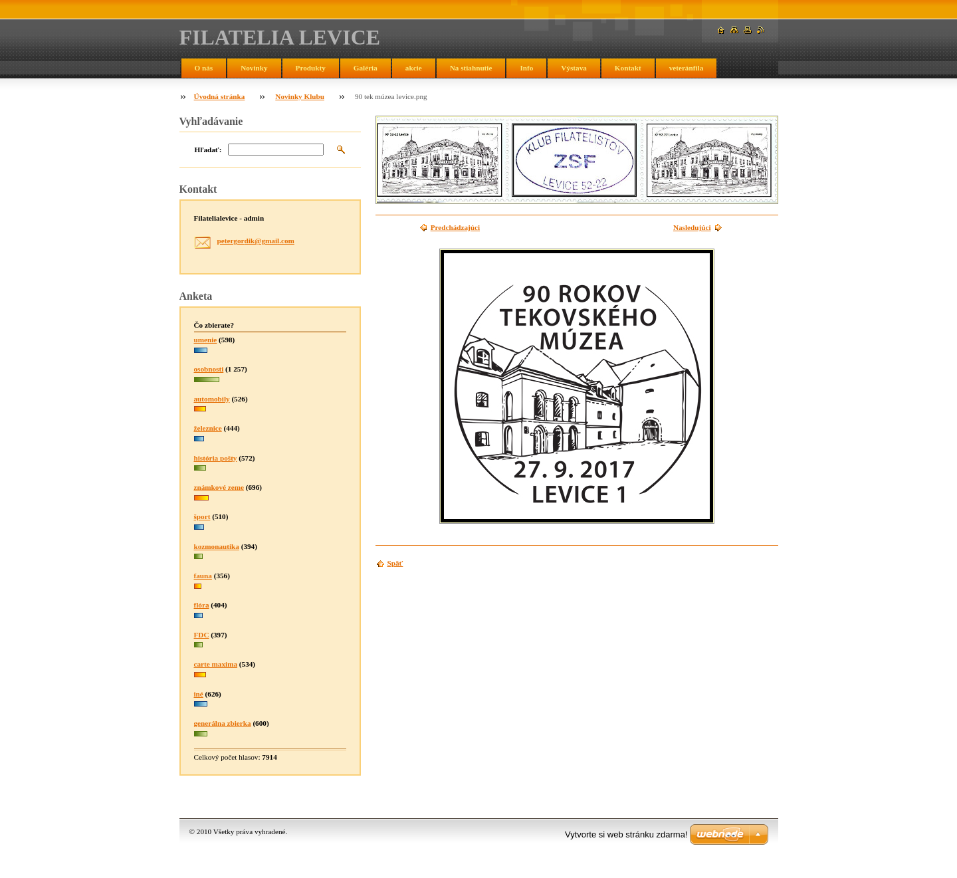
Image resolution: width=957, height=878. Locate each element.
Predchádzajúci (455, 227)
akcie (413, 68)
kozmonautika (216, 546)
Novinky (254, 68)
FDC (201, 635)
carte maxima (216, 664)
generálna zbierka (222, 723)
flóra (201, 605)
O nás (204, 68)
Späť (395, 563)
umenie (205, 340)
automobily (212, 399)
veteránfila (686, 68)
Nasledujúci (692, 227)
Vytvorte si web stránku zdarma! (626, 834)
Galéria (365, 68)
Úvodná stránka (219, 96)
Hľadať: (208, 150)
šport (202, 516)
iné (198, 694)
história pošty (215, 458)
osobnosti (209, 369)
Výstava (574, 68)
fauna (203, 576)
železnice (208, 428)
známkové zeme (219, 487)
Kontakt (628, 68)
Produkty (311, 68)
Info (526, 68)
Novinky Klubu (299, 96)
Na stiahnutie (471, 68)
